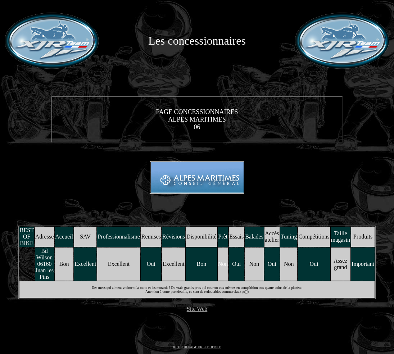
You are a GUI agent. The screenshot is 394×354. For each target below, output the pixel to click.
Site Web (197, 309)
